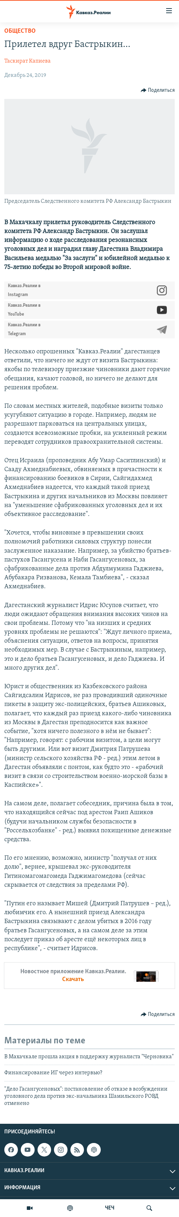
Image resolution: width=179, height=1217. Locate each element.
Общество (20, 31)
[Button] (158, 90)
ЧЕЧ (109, 1208)
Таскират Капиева (27, 61)
